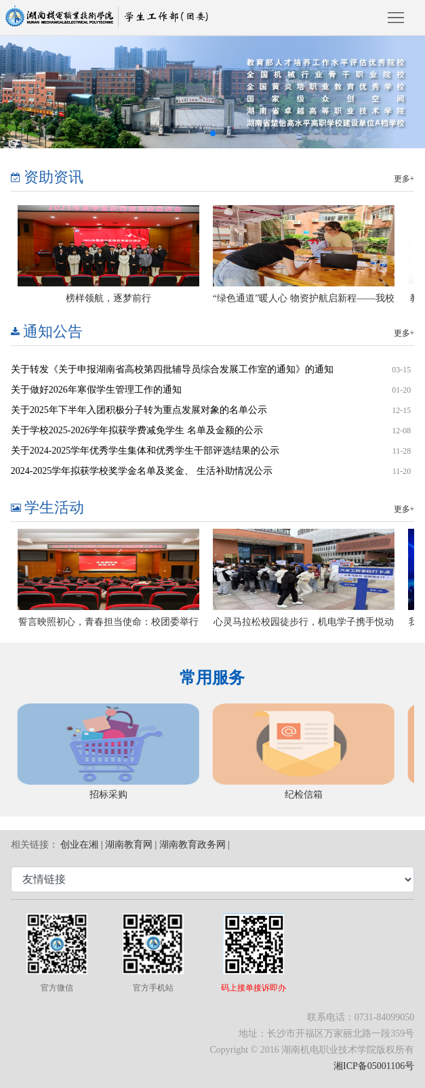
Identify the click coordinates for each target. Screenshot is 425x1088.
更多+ (404, 178)
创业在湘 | (81, 845)
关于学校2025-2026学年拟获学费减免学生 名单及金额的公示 (137, 430)
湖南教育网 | (131, 845)
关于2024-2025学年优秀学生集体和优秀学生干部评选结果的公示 (145, 450)
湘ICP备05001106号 (373, 1066)
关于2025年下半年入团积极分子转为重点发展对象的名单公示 (139, 410)
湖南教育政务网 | (194, 845)
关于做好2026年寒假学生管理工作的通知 (96, 390)
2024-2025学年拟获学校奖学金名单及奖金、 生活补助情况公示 (141, 471)
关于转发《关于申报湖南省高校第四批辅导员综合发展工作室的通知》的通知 (172, 369)
